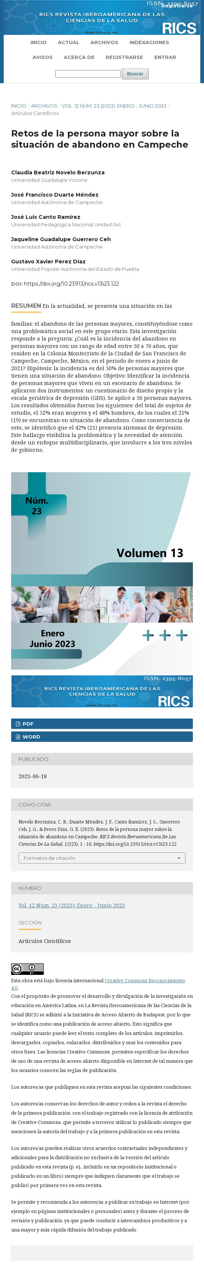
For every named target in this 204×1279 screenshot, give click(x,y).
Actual (68, 42)
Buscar (135, 73)
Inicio (38, 42)
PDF (27, 724)
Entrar (165, 57)
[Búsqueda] (88, 74)
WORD (30, 737)
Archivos (104, 42)
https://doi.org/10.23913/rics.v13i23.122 (71, 283)
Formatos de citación (49, 858)
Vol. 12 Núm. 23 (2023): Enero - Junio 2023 (114, 106)
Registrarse (124, 57)
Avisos (43, 57)
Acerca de (79, 57)
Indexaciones (149, 42)
